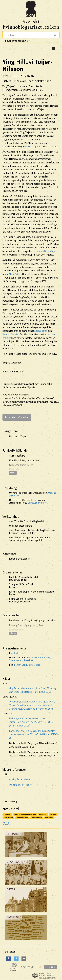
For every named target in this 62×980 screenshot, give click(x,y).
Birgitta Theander (11, 362)
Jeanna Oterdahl (44, 251)
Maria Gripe (14, 274)
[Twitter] (16, 958)
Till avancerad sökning (16, 40)
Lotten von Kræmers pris (27, 664)
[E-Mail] (23, 958)
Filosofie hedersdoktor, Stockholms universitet (30, 659)
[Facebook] (8, 958)
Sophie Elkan (40, 330)
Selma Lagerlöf (33, 146)
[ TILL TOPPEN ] (9, 801)
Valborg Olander (10, 334)
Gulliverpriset (21, 653)
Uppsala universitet (37, 502)
